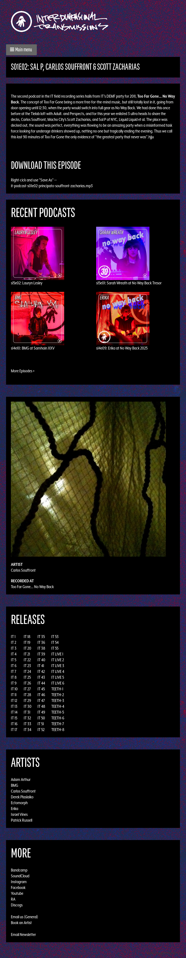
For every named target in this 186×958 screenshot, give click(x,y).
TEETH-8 (57, 729)
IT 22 (27, 659)
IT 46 (41, 694)
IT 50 (41, 718)
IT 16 (14, 723)
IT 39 (41, 654)
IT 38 (41, 648)
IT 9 (13, 683)
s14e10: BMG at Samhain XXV (32, 348)
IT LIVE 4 (57, 671)
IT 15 (14, 718)
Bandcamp (19, 870)
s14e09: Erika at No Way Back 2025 (121, 348)
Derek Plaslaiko (22, 796)
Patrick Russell (21, 820)
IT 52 (41, 729)
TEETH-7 (57, 723)
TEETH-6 (57, 718)
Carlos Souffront (23, 570)
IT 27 (27, 688)
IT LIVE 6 (57, 683)
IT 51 (41, 723)
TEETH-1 (57, 688)
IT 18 (27, 636)
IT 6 (13, 665)
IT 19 (27, 642)
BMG (14, 785)
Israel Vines (19, 814)
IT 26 (27, 683)
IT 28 (27, 694)
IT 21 (27, 654)
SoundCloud (20, 875)
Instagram (19, 881)
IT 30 (27, 706)
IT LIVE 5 (57, 677)
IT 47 (41, 700)
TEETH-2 (57, 694)
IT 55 (54, 648)
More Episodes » (23, 370)
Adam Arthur (21, 779)
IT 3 (13, 648)
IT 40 (41, 659)
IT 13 (14, 706)
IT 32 (27, 718)
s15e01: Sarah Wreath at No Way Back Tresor (129, 282)
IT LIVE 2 (57, 659)
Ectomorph (19, 802)
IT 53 (55, 636)
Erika (14, 808)
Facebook (18, 887)
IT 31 (27, 712)
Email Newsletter (23, 934)
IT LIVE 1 (57, 654)
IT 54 (55, 642)
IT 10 (14, 688)
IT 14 (14, 712)
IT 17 (14, 729)
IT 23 (27, 665)
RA (13, 899)
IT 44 (41, 683)
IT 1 (13, 636)
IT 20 (27, 648)
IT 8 (14, 677)
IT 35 (41, 636)
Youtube (17, 893)
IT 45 (41, 688)
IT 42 (41, 671)
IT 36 (41, 642)
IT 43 (41, 677)
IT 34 (27, 729)
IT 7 (13, 671)
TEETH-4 (57, 706)
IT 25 (27, 677)
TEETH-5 (57, 712)
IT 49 (41, 712)
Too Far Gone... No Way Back (32, 586)
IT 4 (13, 654)
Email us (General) (24, 916)
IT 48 (41, 706)
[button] (21, 49)
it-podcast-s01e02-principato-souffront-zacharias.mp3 (52, 185)
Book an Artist (21, 922)
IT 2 (13, 642)
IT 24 (27, 671)
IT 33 (27, 723)
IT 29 (27, 700)
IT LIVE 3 (57, 665)
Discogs (17, 905)
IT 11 (13, 694)
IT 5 (13, 659)
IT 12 (14, 700)
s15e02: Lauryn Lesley (26, 282)
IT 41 (41, 665)
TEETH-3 (57, 700)
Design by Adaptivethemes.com (164, 953)
